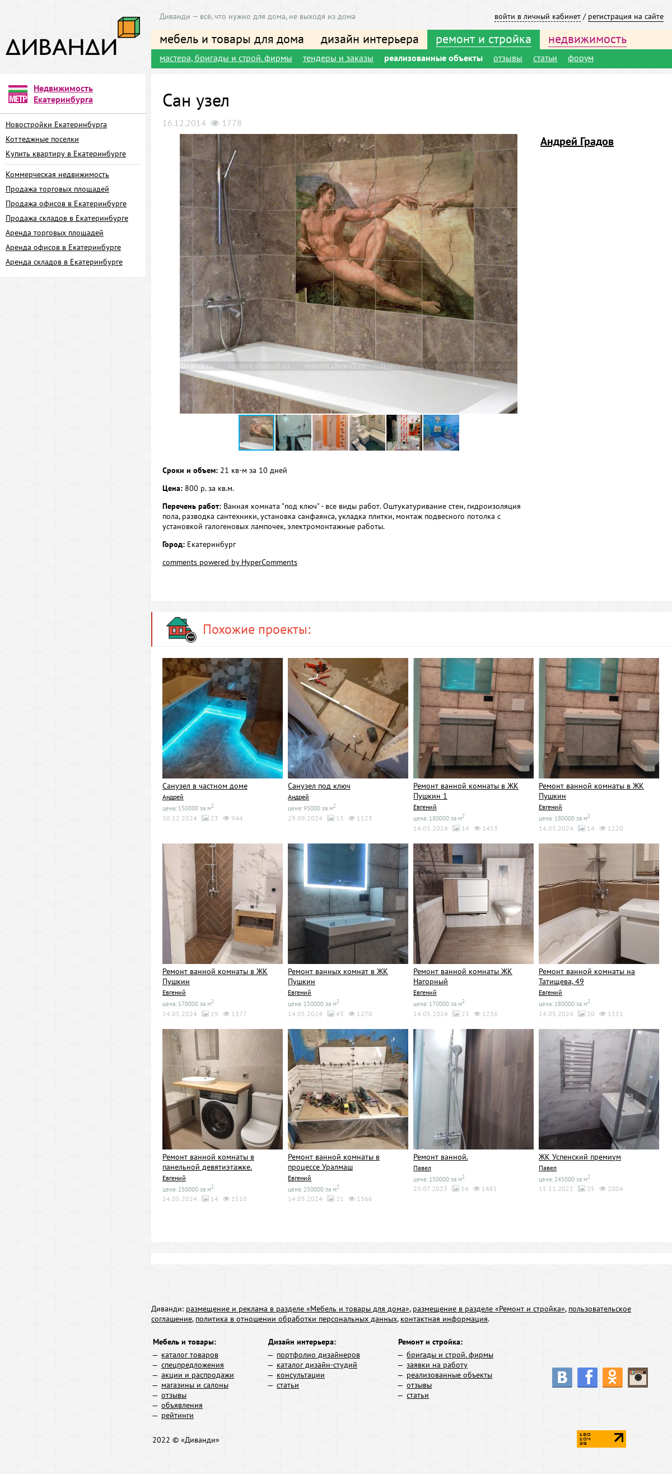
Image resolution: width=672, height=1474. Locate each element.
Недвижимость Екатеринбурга (63, 93)
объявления (182, 1403)
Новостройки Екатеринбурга (56, 124)
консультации (301, 1373)
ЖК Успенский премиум (580, 1156)
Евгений (424, 806)
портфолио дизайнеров (318, 1353)
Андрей (172, 796)
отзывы (507, 57)
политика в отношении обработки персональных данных (296, 1317)
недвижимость (587, 39)
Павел (421, 1166)
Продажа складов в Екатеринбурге (67, 218)
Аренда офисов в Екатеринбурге (63, 247)
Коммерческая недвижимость (57, 174)
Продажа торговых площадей (57, 189)
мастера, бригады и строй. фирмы (226, 57)
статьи (545, 57)
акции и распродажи (197, 1373)
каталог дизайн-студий (317, 1363)
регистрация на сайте (626, 16)
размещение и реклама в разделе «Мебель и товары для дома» (297, 1307)
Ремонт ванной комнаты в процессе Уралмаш (334, 1161)
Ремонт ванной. (440, 1156)
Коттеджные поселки (42, 139)
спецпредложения (192, 1363)
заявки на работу (437, 1363)
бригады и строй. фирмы (450, 1353)
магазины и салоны (194, 1383)
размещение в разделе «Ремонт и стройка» (489, 1307)
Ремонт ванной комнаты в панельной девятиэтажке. (208, 1161)
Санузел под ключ (319, 786)
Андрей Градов (577, 141)
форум (581, 57)
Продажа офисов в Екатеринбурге (66, 203)
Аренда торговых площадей (55, 233)
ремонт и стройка (483, 39)
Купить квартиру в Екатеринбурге (66, 154)
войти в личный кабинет (537, 16)
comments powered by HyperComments (229, 562)
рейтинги (177, 1413)
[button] (525, 144)
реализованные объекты (433, 57)
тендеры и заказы (338, 57)
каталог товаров (189, 1353)
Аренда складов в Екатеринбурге (64, 262)
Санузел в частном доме (205, 786)
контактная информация (444, 1317)
